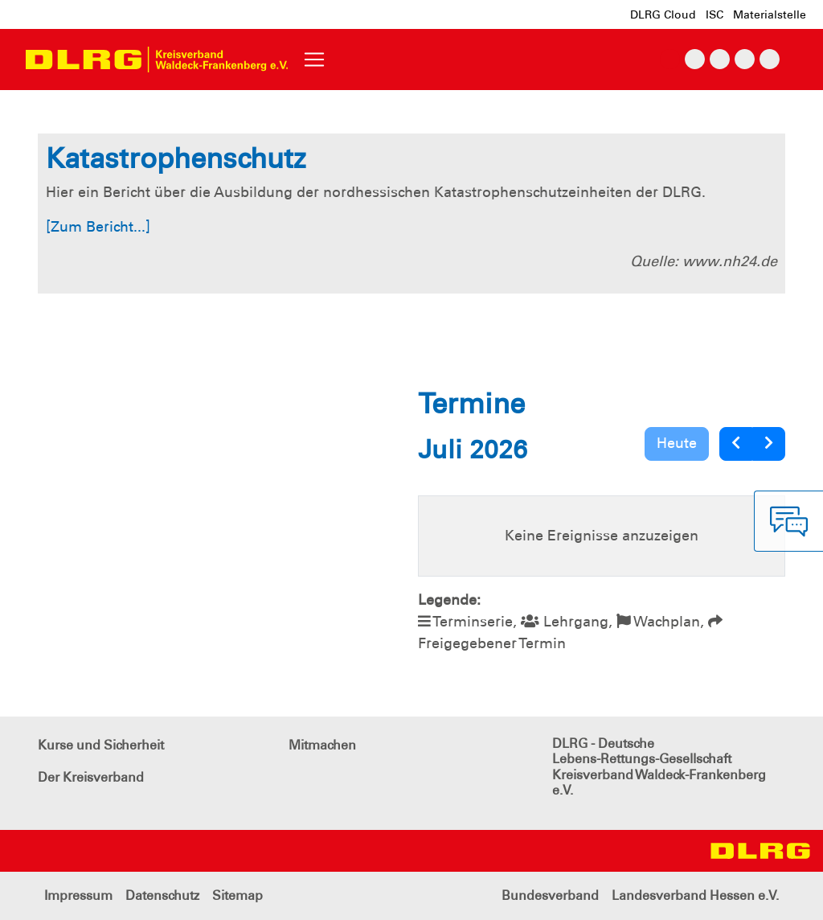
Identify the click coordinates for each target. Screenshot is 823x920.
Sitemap (237, 895)
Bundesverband (550, 895)
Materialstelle (769, 14)
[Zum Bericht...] (98, 227)
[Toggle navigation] (314, 59)
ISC (714, 14)
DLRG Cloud (663, 14)
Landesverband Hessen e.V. (695, 895)
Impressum (78, 895)
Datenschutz (162, 895)
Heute (677, 443)
